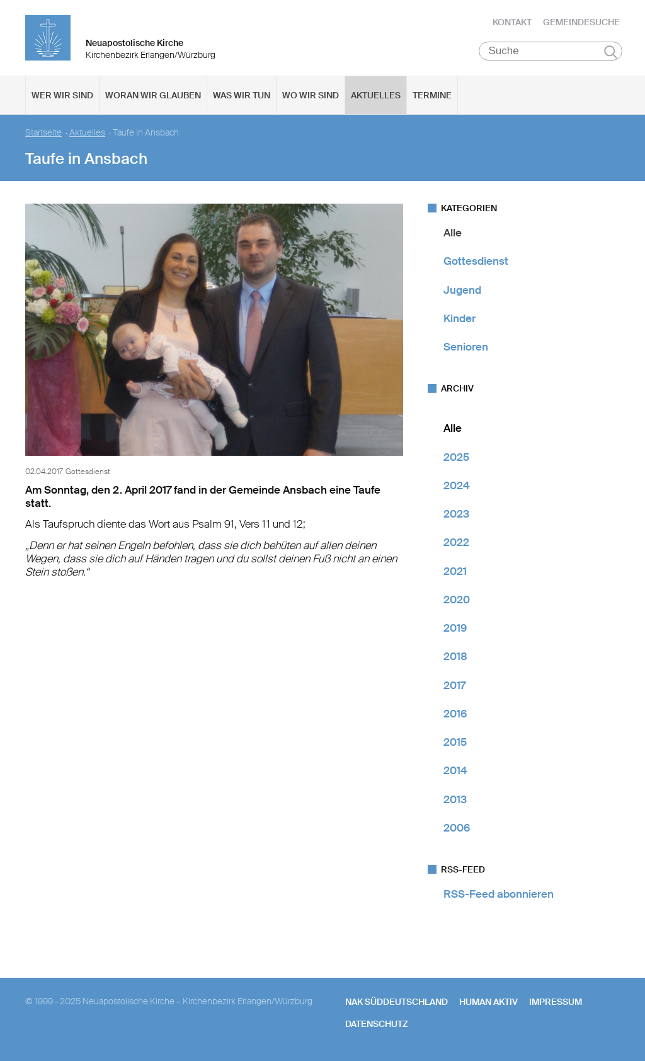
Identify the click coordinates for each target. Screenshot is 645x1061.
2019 (455, 628)
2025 (456, 457)
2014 (455, 770)
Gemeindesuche (581, 22)
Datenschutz (376, 1023)
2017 (454, 685)
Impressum (555, 1001)
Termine (432, 95)
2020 (456, 599)
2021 (455, 571)
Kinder (459, 318)
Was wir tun (241, 95)
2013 (455, 799)
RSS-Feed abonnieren (498, 894)
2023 (456, 514)
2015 (455, 742)
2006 (456, 828)
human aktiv (488, 1001)
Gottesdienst (475, 261)
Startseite (43, 132)
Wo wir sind (310, 95)
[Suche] (551, 51)
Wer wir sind (62, 95)
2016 (455, 714)
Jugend (462, 290)
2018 (455, 656)
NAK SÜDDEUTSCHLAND (396, 1001)
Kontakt (512, 22)
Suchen (610, 52)
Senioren (465, 347)
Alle (452, 233)
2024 (456, 485)
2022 (456, 542)
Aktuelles (376, 95)
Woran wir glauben (153, 95)
